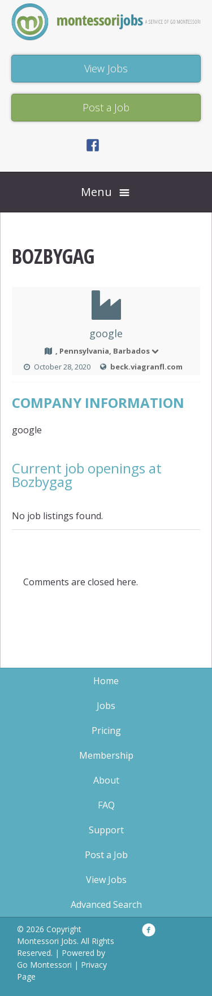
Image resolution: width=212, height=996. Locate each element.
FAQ (106, 805)
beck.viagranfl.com (146, 367)
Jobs (106, 705)
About (106, 780)
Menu (96, 191)
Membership (106, 755)
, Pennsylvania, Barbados (107, 351)
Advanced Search (106, 904)
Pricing (106, 730)
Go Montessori (44, 964)
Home (106, 681)
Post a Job (106, 855)
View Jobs (106, 879)
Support (106, 830)
